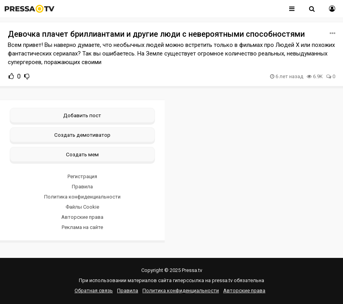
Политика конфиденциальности (82, 197)
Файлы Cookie (82, 207)
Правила (82, 187)
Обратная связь (94, 290)
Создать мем (82, 154)
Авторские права (82, 217)
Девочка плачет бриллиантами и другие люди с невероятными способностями (156, 34)
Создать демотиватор (82, 135)
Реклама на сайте (82, 227)
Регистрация (82, 176)
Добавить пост (82, 115)
